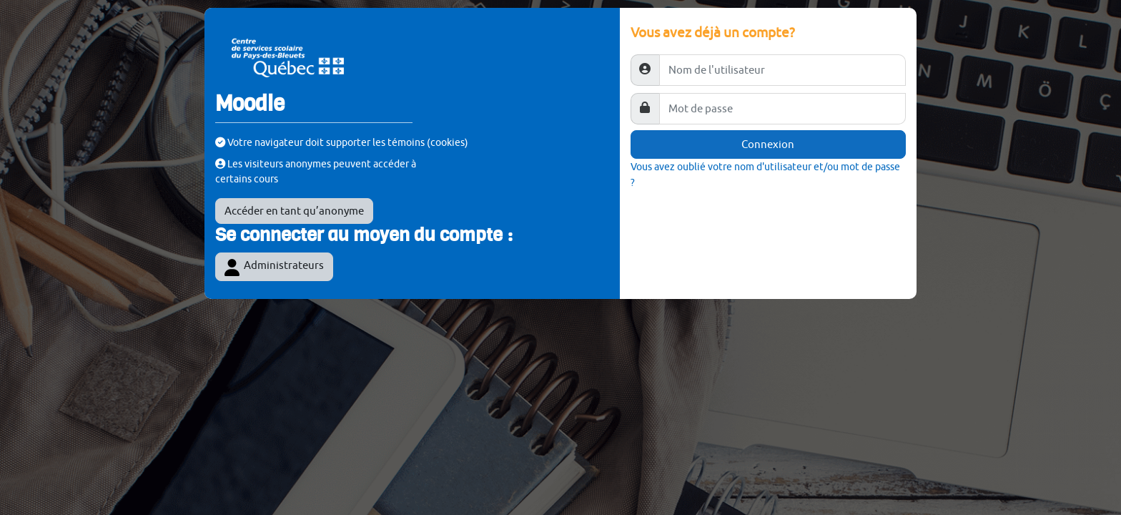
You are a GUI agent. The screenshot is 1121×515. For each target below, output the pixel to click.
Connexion (767, 144)
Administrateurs (274, 267)
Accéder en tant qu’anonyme (294, 211)
